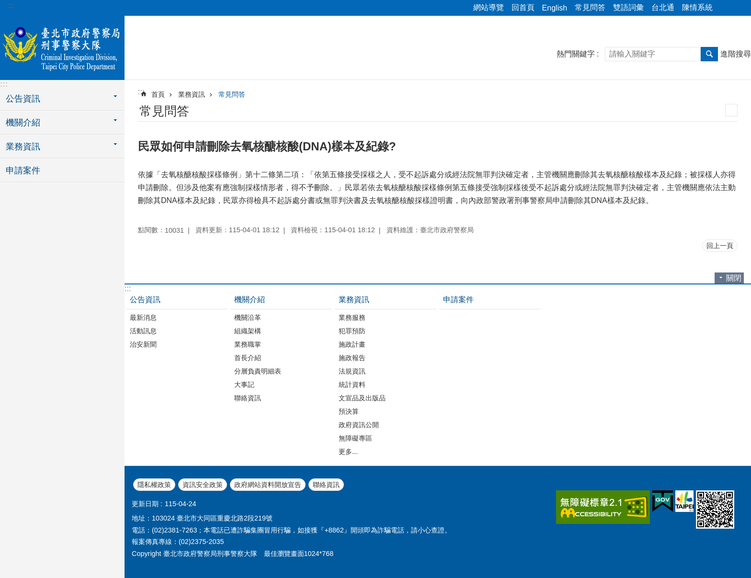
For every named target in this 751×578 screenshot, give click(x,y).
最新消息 (143, 317)
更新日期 (145, 504)
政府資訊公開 (359, 425)
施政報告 (352, 358)
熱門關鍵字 (576, 54)
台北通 (662, 7)
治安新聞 (143, 344)
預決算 (349, 411)
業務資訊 (191, 94)
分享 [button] (724, 8)
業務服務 (352, 317)
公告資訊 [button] (23, 98)
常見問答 (590, 7)
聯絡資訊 (247, 398)
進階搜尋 (735, 54)
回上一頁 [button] (719, 245)
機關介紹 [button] (23, 122)
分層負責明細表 (257, 371)
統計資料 (352, 384)
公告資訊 (145, 299)
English (554, 8)
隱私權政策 (154, 484)
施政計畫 (352, 344)
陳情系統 (697, 7)
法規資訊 (352, 371)
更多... (348, 451)
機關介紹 (249, 299)
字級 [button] (738, 8)
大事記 (244, 384)
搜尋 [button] (709, 54)
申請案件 (23, 170)
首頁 (158, 94)
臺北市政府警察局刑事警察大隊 (62, 46)
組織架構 (247, 331)
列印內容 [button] (731, 110)
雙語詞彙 (628, 7)
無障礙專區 (355, 438)
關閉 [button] (733, 278)
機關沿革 (247, 317)
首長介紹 (247, 358)
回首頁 (523, 7)
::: (10, 5)
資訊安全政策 (202, 484)
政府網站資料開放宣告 (267, 484)
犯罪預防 (352, 331)
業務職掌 (247, 344)
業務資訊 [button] (23, 146)
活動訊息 (143, 331)
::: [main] (141, 92)
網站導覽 (488, 7)
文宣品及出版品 (362, 398)
